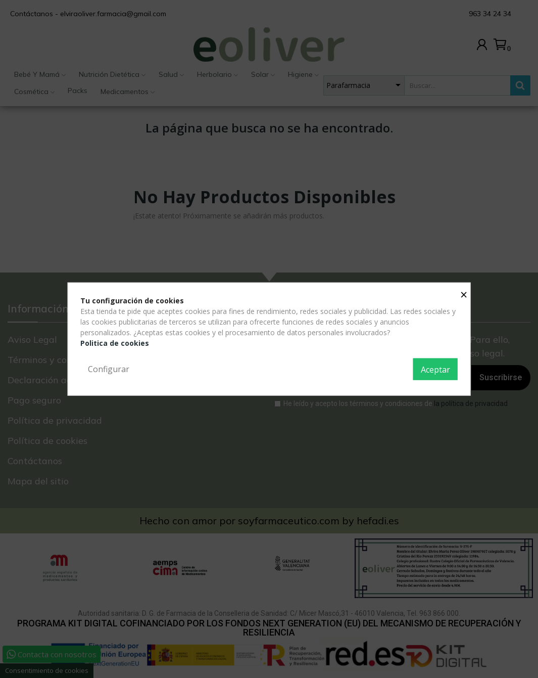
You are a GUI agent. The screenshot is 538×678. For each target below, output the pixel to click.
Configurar (108, 368)
